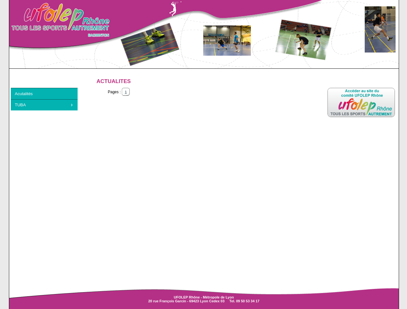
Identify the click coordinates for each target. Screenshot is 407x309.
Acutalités (24, 93)
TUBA (20, 104)
